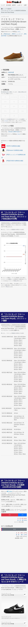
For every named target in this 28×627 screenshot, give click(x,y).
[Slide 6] (19, 65)
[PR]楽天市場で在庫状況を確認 (12, 160)
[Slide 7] (22, 65)
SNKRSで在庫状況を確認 (10, 146)
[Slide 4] (14, 65)
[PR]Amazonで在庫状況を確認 (12, 150)
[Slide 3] (11, 65)
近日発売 (8, 5)
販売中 (14, 5)
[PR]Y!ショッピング (17, 34)
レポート (19, 5)
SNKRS (11, 72)
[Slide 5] (17, 65)
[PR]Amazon (7, 34)
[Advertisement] (14, 175)
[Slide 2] (9, 65)
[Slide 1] (6, 65)
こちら (18, 31)
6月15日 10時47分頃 (13, 131)
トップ (3, 5)
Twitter (9, 491)
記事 (25, 5)
